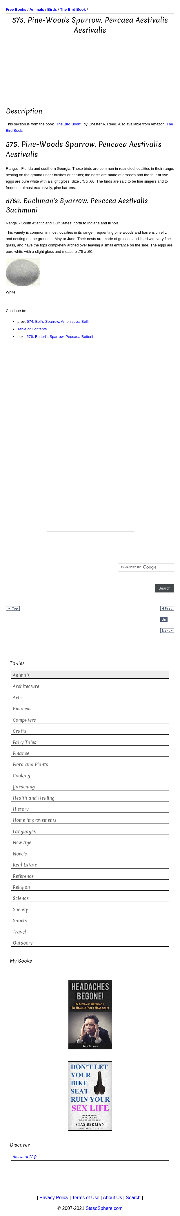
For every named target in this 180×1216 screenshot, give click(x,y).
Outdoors (23, 943)
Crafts (19, 731)
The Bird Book (68, 124)
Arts (17, 698)
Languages (24, 831)
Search (133, 1197)
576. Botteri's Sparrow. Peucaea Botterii (60, 336)
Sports (20, 921)
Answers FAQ (25, 1157)
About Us (112, 1197)
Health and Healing (33, 798)
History (21, 809)
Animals (21, 675)
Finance (21, 753)
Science (21, 898)
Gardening (24, 787)
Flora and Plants (30, 764)
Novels (20, 854)
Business (22, 709)
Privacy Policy (53, 1197)
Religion (21, 887)
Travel (19, 932)
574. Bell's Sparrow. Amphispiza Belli (58, 321)
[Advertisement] (90, 67)
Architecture (26, 686)
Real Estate (25, 865)
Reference (23, 876)
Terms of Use (85, 1197)
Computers (24, 720)
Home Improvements (35, 820)
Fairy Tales (24, 742)
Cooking (21, 776)
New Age (22, 843)
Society (20, 910)
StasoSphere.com (104, 1208)
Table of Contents (32, 329)
